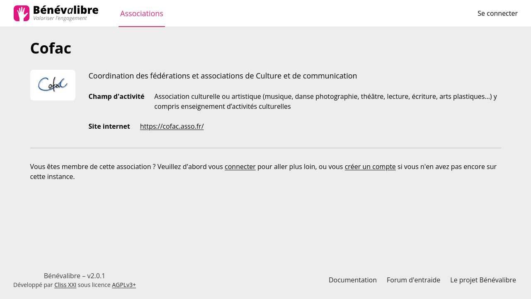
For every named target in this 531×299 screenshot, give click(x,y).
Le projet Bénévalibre (483, 279)
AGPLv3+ (124, 285)
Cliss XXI (65, 285)
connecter (240, 166)
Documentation (353, 279)
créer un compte (370, 166)
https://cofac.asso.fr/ (172, 126)
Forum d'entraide (413, 279)
